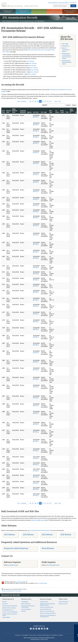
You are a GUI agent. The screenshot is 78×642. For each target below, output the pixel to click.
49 (38, 101)
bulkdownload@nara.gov (37, 520)
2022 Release (47, 534)
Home (4, 21)
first (18, 101)
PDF (34, 117)
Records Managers (26, 609)
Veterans (23, 611)
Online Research (8, 599)
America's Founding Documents (70, 11)
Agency (29, 112)
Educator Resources (39, 11)
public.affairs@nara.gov (52, 565)
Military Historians (25, 603)
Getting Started (44, 601)
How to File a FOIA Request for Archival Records (48, 616)
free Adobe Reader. (21, 582)
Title (66, 112)
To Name (57, 111)
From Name (62, 111)
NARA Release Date (14, 110)
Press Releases (48, 548)
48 (35, 101)
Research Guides (46, 599)
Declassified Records (45, 609)
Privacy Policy (32, 635)
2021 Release (65, 534)
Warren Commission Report (66, 49)
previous (23, 101)
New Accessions (63, 603)
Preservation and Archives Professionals (28, 606)
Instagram (36, 629)
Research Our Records (7, 11)
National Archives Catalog (9, 608)
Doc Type (44, 112)
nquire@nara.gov (13, 565)
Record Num (8, 111)
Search (73, 6)
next (56, 101)
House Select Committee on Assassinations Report (66, 56)
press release (29, 61)
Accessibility (24, 635)
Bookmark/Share (64, 3)
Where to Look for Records (47, 611)
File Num (50, 111)
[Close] (76, 626)
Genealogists (24, 601)
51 (43, 101)
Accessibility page (42, 583)
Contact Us (73, 3)
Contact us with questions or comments (11, 591)
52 (45, 101)
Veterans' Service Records (23, 11)
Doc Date (36, 112)
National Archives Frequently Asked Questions (47, 604)
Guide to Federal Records (46, 607)
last (59, 101)
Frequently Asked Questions (16, 548)
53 (47, 101)
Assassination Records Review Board (66, 62)
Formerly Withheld (23, 111)
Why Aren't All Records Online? (48, 613)
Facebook (31, 629)
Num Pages (72, 110)
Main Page (65, 44)
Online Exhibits (6, 617)
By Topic (4, 601)
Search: (44, 105)
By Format (5, 603)
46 (30, 101)
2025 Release (9, 534)
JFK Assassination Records (27, 21)
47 (33, 101)
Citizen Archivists (53, 3)
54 (50, 101)
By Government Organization (9, 606)
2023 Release (28, 534)
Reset (74, 105)
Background (65, 46)
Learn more (62, 639)
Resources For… (26, 599)
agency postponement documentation (39, 530)
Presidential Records (7, 610)
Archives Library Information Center (9, 614)
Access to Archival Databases (10, 612)
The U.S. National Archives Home (19, 4)
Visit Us (54, 11)
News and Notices (63, 601)
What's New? (63, 599)
